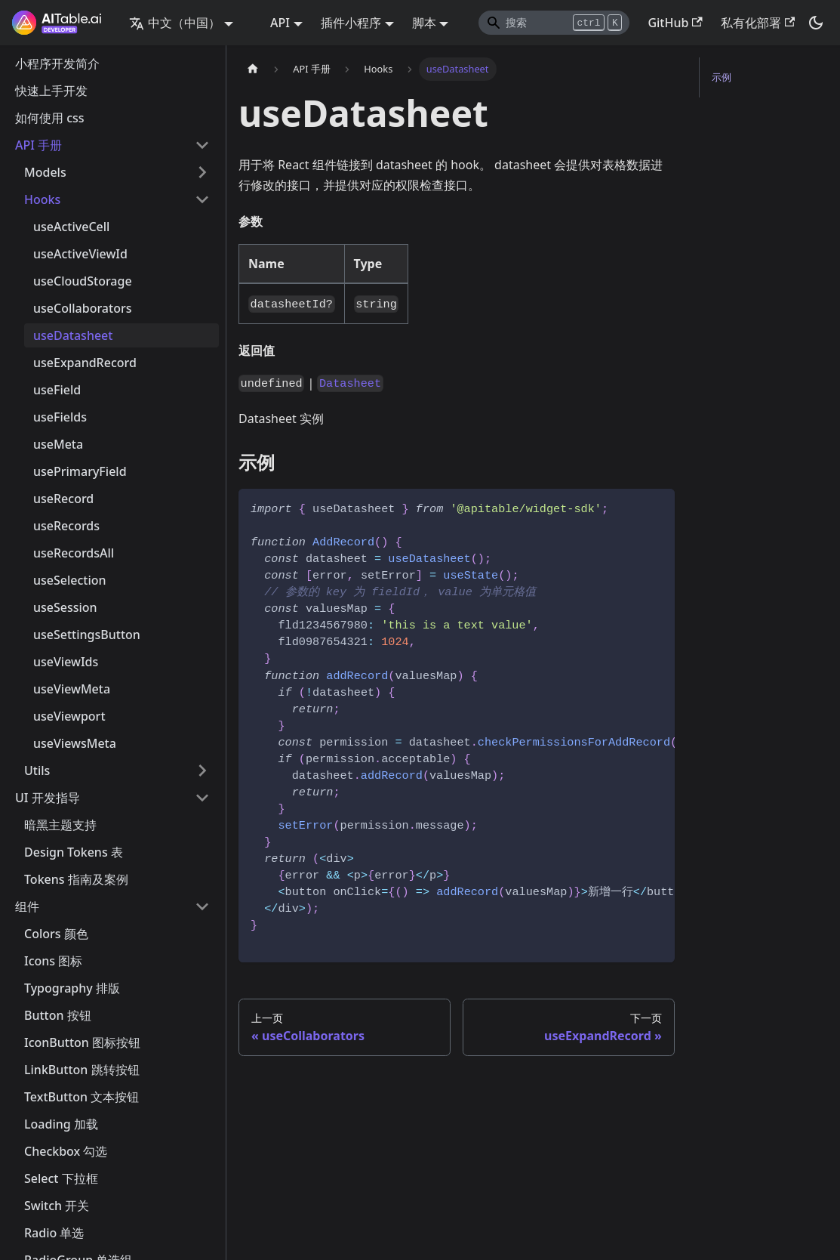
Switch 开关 (56, 1205)
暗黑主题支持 (60, 825)
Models (45, 172)
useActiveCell (71, 226)
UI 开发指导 (47, 797)
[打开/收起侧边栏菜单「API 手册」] (202, 145)
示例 (721, 77)
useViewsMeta (74, 743)
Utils (37, 770)
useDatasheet (72, 335)
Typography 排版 (72, 988)
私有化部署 (758, 22)
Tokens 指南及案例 (76, 879)
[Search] (553, 23)
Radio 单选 (54, 1232)
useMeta (58, 444)
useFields (60, 417)
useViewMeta (71, 689)
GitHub (675, 22)
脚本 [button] (424, 22)
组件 (27, 906)
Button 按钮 (57, 1015)
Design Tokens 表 (73, 852)
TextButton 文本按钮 (81, 1097)
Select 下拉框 (61, 1178)
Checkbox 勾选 (65, 1151)
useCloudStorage (82, 281)
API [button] (280, 22)
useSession (65, 607)
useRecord (63, 498)
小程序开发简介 (57, 63)
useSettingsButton (86, 634)
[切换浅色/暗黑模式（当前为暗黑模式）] (816, 23)
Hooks (42, 199)
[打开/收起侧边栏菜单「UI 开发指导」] (202, 798)
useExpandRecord (85, 362)
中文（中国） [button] (174, 22)
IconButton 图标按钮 (82, 1042)
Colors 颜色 (56, 933)
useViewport (69, 716)
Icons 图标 (53, 961)
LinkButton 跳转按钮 (82, 1069)
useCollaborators (82, 308)
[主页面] (252, 69)
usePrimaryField (80, 471)
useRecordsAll (73, 553)
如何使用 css (50, 118)
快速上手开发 (51, 90)
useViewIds (65, 661)
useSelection (69, 580)
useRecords (66, 525)
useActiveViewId (80, 254)
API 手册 (38, 145)
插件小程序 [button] (351, 22)
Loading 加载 (61, 1124)
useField (57, 389)
